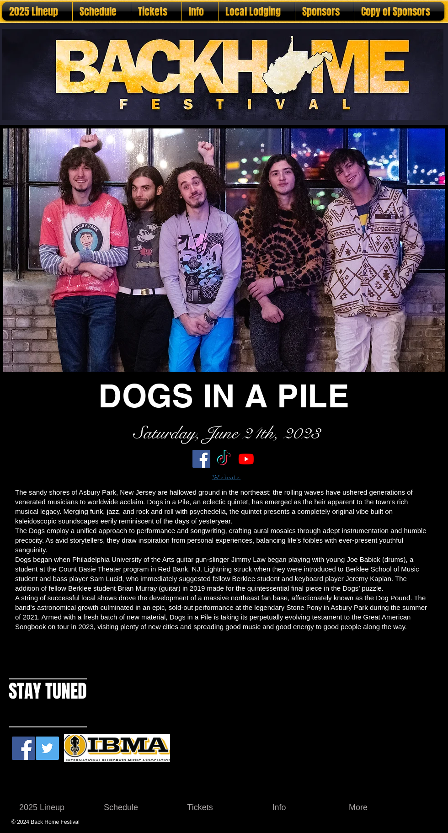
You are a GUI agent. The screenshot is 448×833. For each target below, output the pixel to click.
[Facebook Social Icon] (23, 748)
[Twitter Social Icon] (47, 748)
